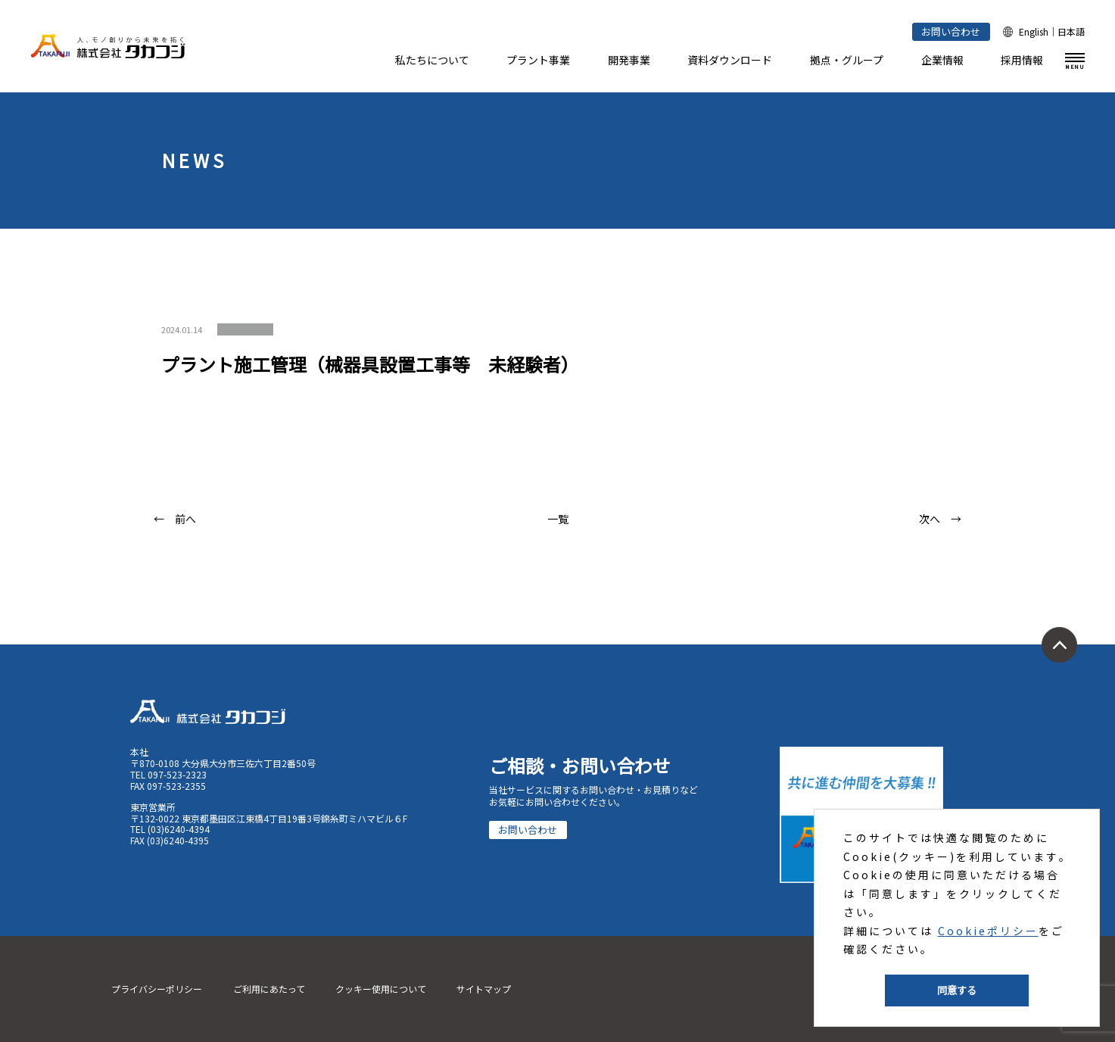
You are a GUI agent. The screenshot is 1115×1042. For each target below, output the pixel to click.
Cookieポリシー (988, 930)
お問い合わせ (950, 31)
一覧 (557, 518)
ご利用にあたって (269, 988)
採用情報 (1022, 59)
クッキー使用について (380, 988)
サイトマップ (483, 988)
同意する (956, 990)
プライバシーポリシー (156, 988)
